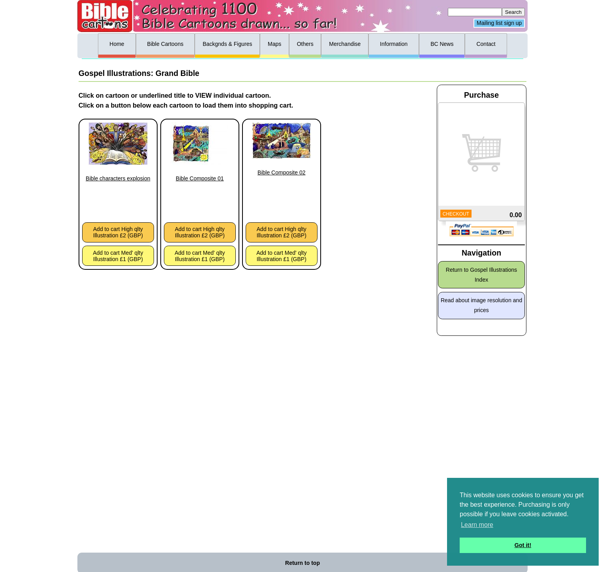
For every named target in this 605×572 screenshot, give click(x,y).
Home (116, 44)
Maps (274, 44)
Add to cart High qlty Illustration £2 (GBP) (118, 232)
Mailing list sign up (499, 23)
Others (305, 44)
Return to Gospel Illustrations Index (481, 275)
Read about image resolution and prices (481, 305)
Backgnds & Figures (227, 44)
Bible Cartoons (165, 44)
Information (394, 44)
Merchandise (345, 44)
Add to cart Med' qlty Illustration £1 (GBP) (118, 256)
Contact (485, 44)
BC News (441, 44)
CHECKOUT (456, 214)
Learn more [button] (477, 524)
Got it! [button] (523, 545)
